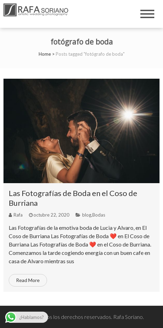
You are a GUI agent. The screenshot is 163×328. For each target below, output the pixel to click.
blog (86, 215)
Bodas (98, 215)
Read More (28, 280)
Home (45, 54)
